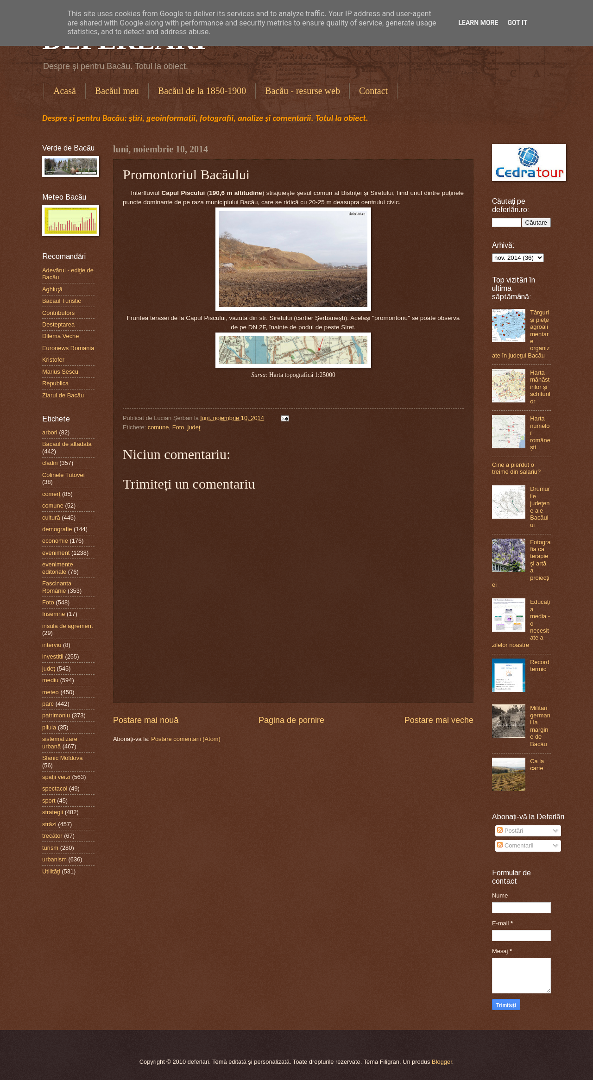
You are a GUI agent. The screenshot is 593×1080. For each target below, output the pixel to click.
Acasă (64, 91)
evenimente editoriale (57, 568)
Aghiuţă (52, 289)
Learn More (478, 22)
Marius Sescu (60, 371)
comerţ (51, 493)
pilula (49, 727)
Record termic (539, 665)
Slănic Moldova (62, 757)
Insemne (53, 613)
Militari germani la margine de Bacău (540, 725)
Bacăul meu (117, 91)
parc (48, 703)
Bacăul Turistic (61, 300)
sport (49, 800)
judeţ (194, 427)
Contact (373, 91)
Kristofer (53, 359)
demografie (57, 529)
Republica (55, 383)
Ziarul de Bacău (63, 395)
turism (50, 847)
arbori (49, 432)
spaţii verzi (56, 776)
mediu (50, 680)
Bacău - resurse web (302, 91)
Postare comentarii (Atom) (186, 738)
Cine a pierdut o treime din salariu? (516, 468)
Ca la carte (537, 765)
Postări (510, 830)
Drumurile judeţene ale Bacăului (540, 506)
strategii (52, 812)
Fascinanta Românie (56, 587)
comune (158, 427)
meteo (50, 692)
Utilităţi (51, 871)
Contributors (58, 312)
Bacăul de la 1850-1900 (202, 91)
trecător (52, 835)
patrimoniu (56, 715)
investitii (52, 656)
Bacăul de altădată (67, 443)
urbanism (54, 859)
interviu (52, 644)
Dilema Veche (60, 336)
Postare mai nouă (145, 720)
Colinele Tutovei (63, 474)
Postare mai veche (438, 720)
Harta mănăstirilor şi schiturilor (540, 387)
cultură (51, 517)
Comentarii (515, 845)
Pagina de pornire (291, 720)
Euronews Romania (68, 348)
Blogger (442, 1061)
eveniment (55, 552)
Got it (517, 22)
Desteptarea (58, 324)
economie (55, 540)
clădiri (50, 462)
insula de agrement (67, 625)
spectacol (54, 788)
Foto (178, 427)
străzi (49, 824)
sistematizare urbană (59, 742)
